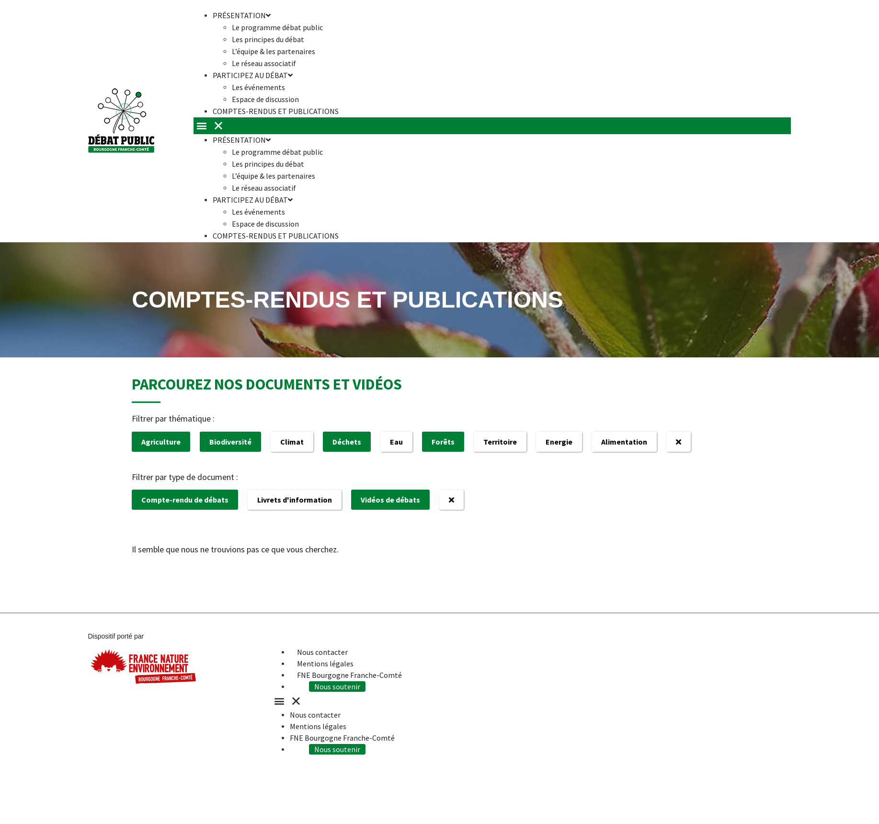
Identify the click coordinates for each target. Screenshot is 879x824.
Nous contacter (322, 652)
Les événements (258, 87)
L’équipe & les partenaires (273, 51)
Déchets (346, 441)
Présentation (242, 140)
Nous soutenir (337, 686)
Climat (292, 441)
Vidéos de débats (390, 499)
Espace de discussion (265, 224)
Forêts (443, 441)
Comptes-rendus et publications (276, 111)
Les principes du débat (268, 39)
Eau (396, 441)
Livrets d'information (294, 499)
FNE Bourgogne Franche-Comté (349, 675)
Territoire (500, 441)
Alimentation (624, 441)
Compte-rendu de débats (184, 499)
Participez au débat (253, 75)
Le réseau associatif (264, 188)
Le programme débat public (277, 27)
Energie (559, 441)
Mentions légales (325, 663)
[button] (492, 125)
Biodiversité (230, 441)
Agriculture (161, 441)
